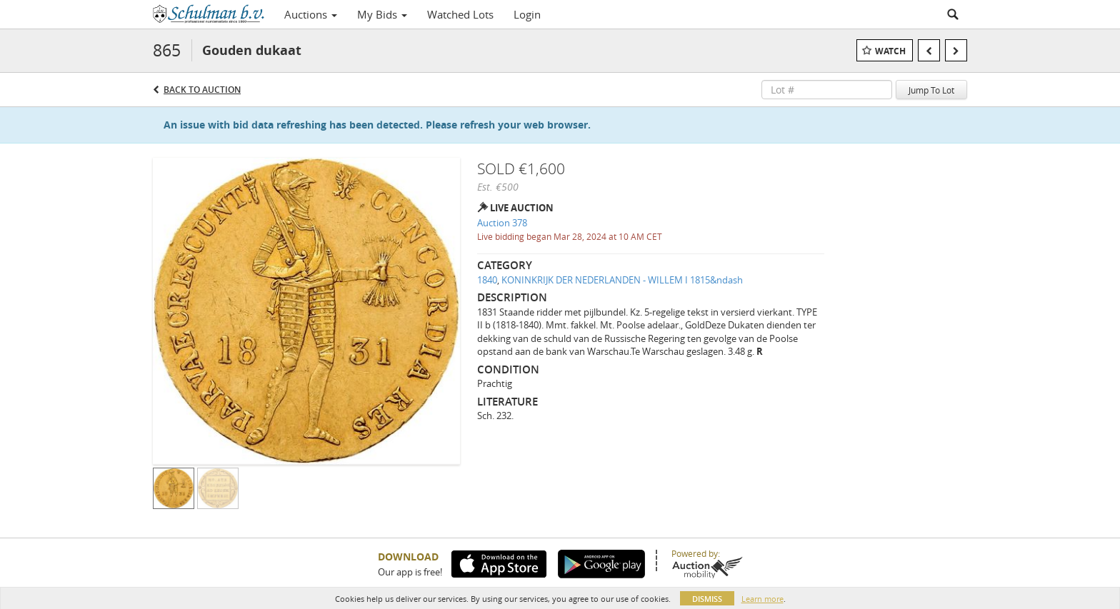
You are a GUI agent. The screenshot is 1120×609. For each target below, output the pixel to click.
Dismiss (707, 598)
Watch (890, 51)
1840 (487, 279)
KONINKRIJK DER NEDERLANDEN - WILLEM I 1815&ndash (622, 279)
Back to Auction (202, 90)
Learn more (762, 598)
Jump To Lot (931, 90)
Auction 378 (502, 222)
